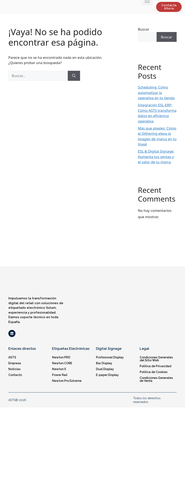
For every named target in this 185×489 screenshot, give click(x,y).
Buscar (143, 29)
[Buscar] (74, 76)
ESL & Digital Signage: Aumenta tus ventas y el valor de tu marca (156, 156)
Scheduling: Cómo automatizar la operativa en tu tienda (156, 92)
